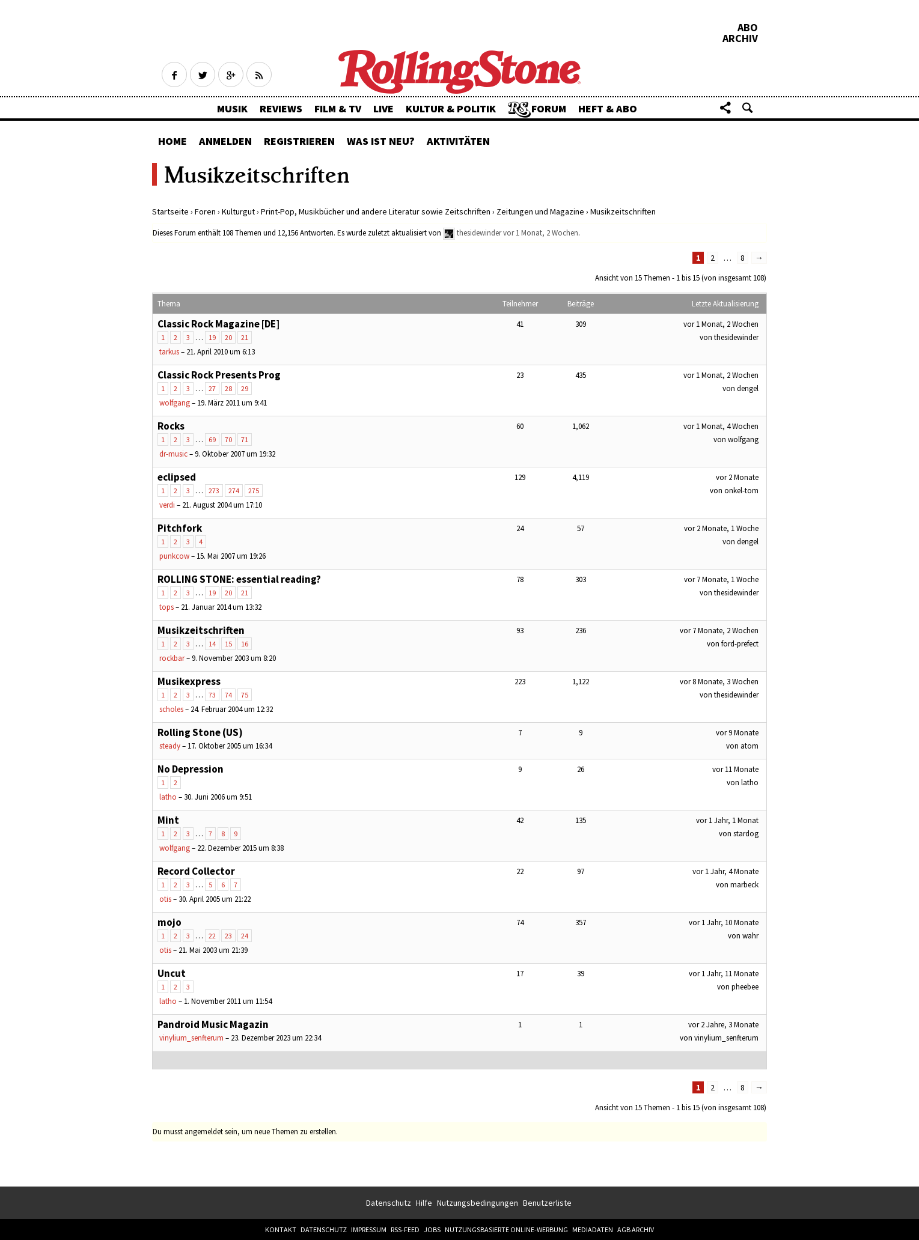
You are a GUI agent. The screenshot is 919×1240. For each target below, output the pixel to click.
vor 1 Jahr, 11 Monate (724, 973)
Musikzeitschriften (201, 630)
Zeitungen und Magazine (540, 211)
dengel (748, 388)
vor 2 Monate (737, 477)
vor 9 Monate (737, 733)
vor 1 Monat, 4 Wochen (721, 426)
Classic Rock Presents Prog (219, 374)
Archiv (740, 38)
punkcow (174, 556)
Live (383, 108)
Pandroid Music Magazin (213, 1024)
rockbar (172, 658)
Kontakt (280, 1229)
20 (228, 337)
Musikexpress (189, 681)
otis (165, 899)
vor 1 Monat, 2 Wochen (540, 233)
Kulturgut (238, 211)
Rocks (171, 426)
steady (169, 746)
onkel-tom (741, 490)
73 (212, 694)
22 (212, 935)
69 (212, 439)
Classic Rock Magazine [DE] (218, 323)
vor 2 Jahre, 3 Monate (723, 1025)
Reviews (281, 108)
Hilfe (424, 1202)
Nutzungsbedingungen (477, 1202)
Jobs (432, 1229)
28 (228, 388)
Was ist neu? (381, 141)
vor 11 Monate (735, 769)
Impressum (368, 1229)
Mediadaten (592, 1229)
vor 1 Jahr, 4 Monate (725, 871)
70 (228, 439)
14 (212, 643)
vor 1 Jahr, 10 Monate (724, 922)
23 (228, 935)
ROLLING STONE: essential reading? (239, 579)
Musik (232, 108)
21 (244, 337)
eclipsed (176, 477)
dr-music (173, 454)
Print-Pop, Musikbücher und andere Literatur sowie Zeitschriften (375, 211)
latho (168, 797)
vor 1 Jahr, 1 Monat (727, 820)
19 (212, 337)
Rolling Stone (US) (200, 732)
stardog (746, 833)
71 (244, 439)
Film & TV (337, 108)
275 (253, 490)
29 (244, 388)
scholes (171, 709)
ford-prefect (740, 644)
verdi (167, 505)
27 (212, 388)
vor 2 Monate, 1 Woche (721, 528)
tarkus (169, 352)
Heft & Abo (607, 108)
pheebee (745, 987)
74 (228, 694)
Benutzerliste (547, 1202)
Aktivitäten (458, 141)
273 (214, 490)
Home (172, 141)
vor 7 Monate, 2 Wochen (719, 630)
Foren (205, 211)
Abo (747, 27)
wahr (750, 936)
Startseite (170, 211)
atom (749, 746)
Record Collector (196, 871)
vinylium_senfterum (191, 1038)
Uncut (171, 973)
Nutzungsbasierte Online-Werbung (506, 1229)
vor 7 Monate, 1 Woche (721, 579)
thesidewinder (479, 233)
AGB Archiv (635, 1229)
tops (166, 607)
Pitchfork (179, 528)
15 (228, 643)
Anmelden (225, 141)
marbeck (744, 885)
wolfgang (174, 403)
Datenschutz (388, 1202)
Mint (168, 820)
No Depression (190, 769)
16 (244, 643)
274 (233, 490)
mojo (169, 922)
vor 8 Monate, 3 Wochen (719, 681)
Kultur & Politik (451, 108)
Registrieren (299, 141)
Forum (548, 108)
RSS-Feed (405, 1229)
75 (244, 694)
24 (244, 935)
